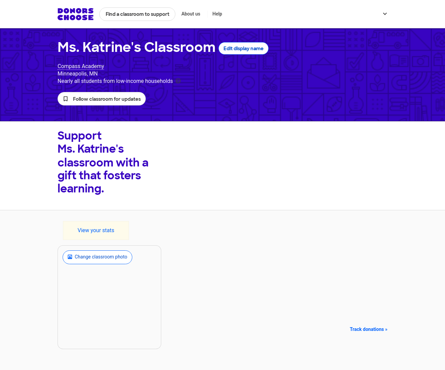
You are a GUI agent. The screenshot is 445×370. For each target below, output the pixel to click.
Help (217, 14)
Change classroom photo (97, 257)
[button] (102, 98)
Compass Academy (81, 66)
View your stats (95, 230)
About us (190, 14)
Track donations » (368, 329)
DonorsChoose (76, 14)
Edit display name (244, 48)
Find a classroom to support (137, 14)
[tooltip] (178, 80)
